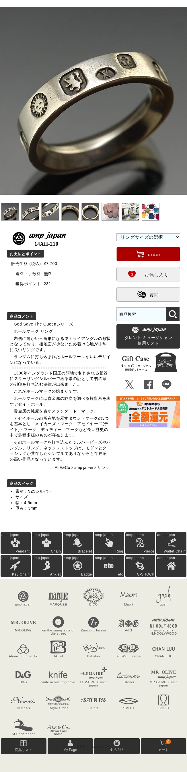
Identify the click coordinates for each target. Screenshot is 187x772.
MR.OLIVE (23, 630)
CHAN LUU (164, 656)
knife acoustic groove (58, 682)
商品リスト (23, 750)
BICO (93, 604)
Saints (94, 708)
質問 (148, 294)
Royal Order (58, 708)
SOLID (164, 708)
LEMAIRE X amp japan (93, 683)
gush (163, 604)
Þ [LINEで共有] (167, 385)
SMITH (128, 708)
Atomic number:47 (23, 656)
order (148, 253)
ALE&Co (62, 467)
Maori (128, 604)
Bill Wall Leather (129, 656)
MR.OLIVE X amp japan (164, 683)
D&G (23, 682)
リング (103, 467)
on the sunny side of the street (58, 632)
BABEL (58, 656)
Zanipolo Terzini (93, 630)
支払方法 (117, 750)
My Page (70, 750)
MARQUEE (58, 604)
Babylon (93, 656)
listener (129, 682)
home (58, 734)
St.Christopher (23, 734)
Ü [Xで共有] (130, 385)
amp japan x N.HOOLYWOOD (164, 632)
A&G (128, 630)
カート (164, 745)
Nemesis (23, 708)
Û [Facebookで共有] (148, 385)
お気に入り (148, 274)
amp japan (83, 467)
